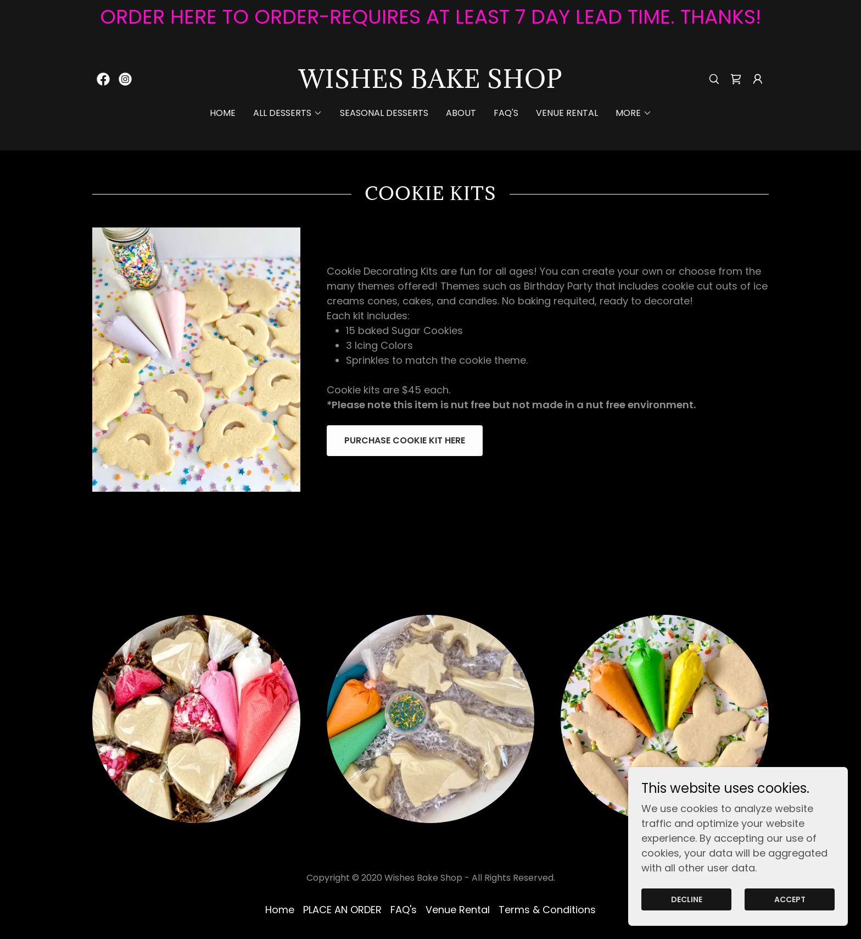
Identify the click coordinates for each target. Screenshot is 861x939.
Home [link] (223, 113)
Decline (686, 899)
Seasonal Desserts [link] (384, 113)
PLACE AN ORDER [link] (342, 909)
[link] (103, 79)
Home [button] (279, 909)
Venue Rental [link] (567, 113)
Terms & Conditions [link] (547, 909)
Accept (790, 899)
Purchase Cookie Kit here (404, 440)
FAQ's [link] (506, 113)
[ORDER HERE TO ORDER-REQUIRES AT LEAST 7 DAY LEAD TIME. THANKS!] (430, 17)
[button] (758, 79)
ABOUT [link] (461, 113)
